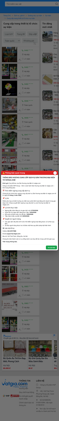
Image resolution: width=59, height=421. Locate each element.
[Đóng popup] (55, 173)
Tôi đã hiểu (51, 247)
